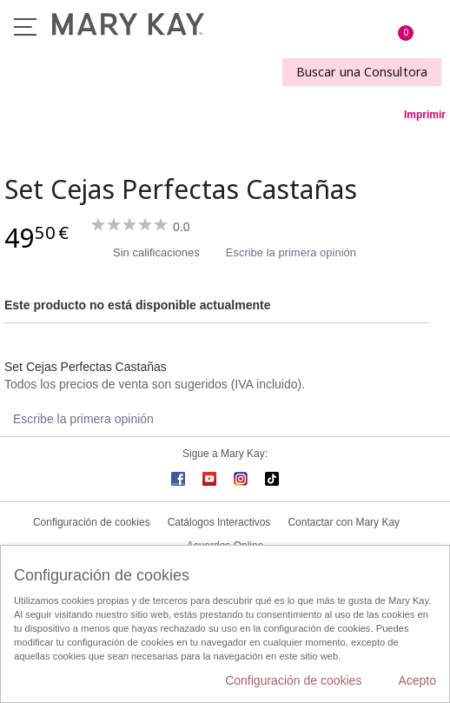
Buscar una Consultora (361, 71)
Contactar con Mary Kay (344, 522)
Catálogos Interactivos (219, 522)
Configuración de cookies (91, 522)
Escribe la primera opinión (291, 252)
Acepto (417, 680)
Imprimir (425, 115)
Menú (25, 27)
